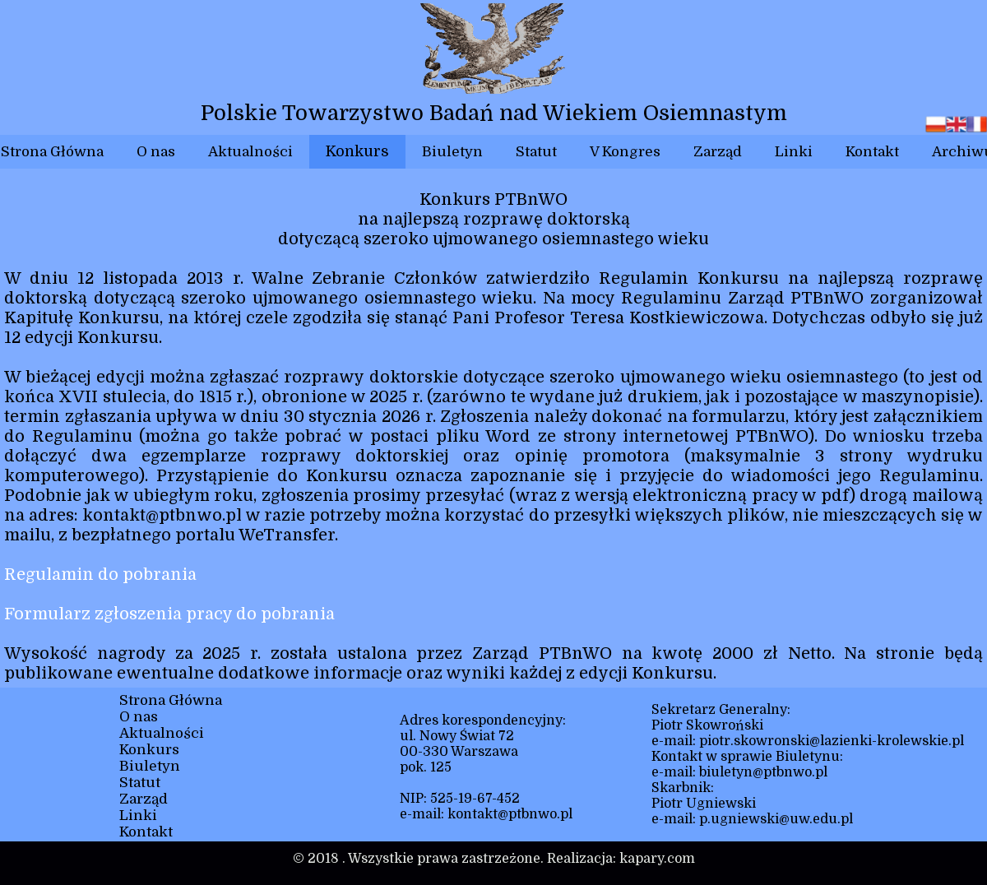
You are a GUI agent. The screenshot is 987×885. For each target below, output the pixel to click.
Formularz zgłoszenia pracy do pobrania (169, 614)
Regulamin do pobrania (100, 574)
